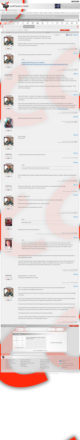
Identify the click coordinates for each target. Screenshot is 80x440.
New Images (29, 12)
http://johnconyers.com (63, 109)
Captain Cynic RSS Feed (67, 365)
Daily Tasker (64, 367)
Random (51, 12)
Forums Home (6, 20)
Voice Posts (22, 12)
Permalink (75, 48)
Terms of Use (48, 373)
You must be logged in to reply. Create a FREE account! (36, 343)
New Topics (15, 12)
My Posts (56, 12)
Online (45, 12)
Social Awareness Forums (20, 20)
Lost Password (23, 366)
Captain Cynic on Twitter (67, 363)
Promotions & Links (44, 367)
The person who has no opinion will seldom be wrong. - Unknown (40, 16)
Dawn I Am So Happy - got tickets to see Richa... (70, 6)
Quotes (41, 12)
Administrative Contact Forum (27, 363)
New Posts (8, 12)
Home (3, 12)
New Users (35, 12)
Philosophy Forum (35, 20)
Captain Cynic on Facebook (65, 360)
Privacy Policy (8, 367)
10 (45, 329)
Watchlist (62, 12)
